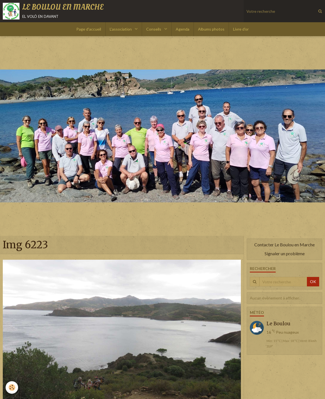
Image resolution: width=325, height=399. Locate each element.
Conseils (154, 29)
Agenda (182, 29)
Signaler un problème (285, 253)
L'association (121, 29)
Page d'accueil (88, 29)
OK (313, 281)
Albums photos (211, 29)
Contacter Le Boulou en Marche (284, 244)
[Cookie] (12, 387)
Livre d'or (241, 29)
